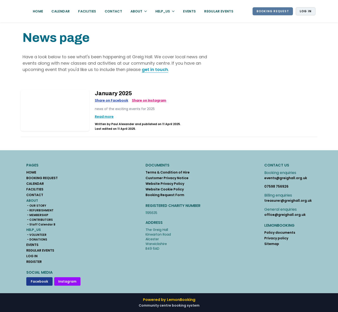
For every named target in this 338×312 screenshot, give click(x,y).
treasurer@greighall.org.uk (288, 200)
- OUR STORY (36, 206)
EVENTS (189, 11)
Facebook (39, 281)
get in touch (155, 69)
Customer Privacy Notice (167, 178)
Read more (104, 116)
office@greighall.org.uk (285, 214)
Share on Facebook (111, 100)
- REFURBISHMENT (40, 210)
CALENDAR (60, 11)
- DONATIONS (36, 239)
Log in (305, 11)
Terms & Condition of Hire (168, 172)
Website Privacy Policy (165, 183)
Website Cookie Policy (165, 189)
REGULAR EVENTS (218, 11)
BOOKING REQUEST (273, 11)
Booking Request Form (165, 195)
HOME (38, 11)
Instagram (67, 281)
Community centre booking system (169, 305)
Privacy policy (276, 238)
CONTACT (113, 11)
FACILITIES (87, 11)
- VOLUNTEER (36, 235)
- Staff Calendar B (40, 224)
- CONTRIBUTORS (39, 220)
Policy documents (279, 232)
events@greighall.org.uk (285, 178)
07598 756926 (276, 186)
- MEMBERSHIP (37, 215)
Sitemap (271, 243)
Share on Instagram (149, 100)
